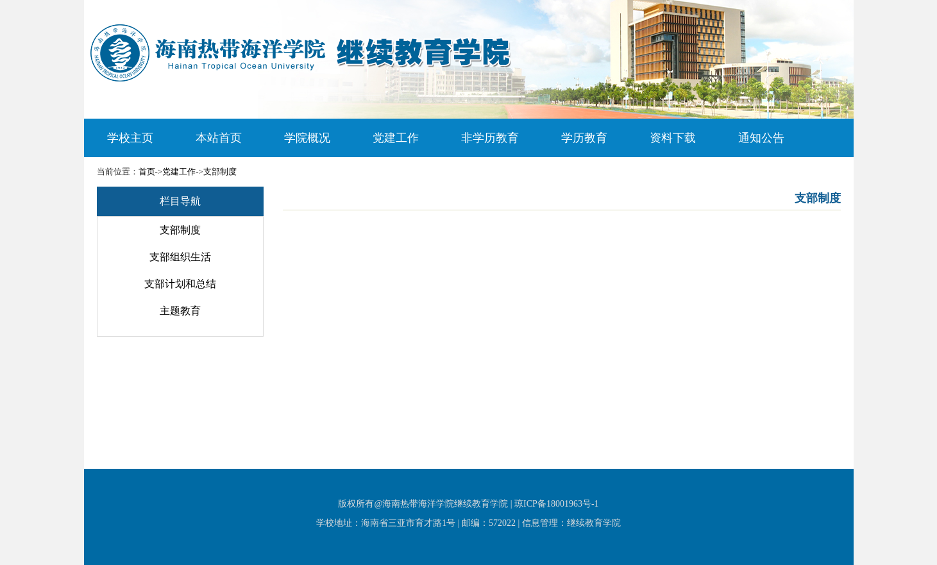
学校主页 (130, 137)
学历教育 (584, 137)
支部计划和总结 (180, 283)
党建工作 (396, 137)
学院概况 (307, 137)
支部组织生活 (180, 256)
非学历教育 (490, 137)
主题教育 (180, 310)
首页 (147, 171)
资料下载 (673, 137)
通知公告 (761, 137)
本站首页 (219, 137)
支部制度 (220, 171)
